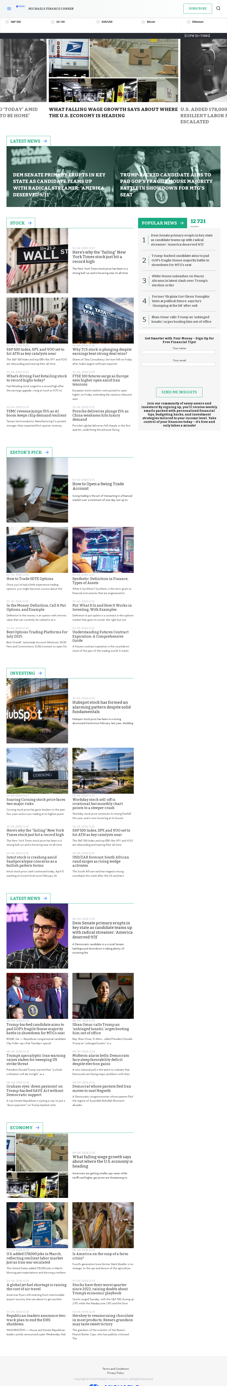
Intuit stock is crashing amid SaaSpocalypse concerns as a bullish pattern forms (32, 861)
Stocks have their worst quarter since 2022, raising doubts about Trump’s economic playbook (100, 1289)
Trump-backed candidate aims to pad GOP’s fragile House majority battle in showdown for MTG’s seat (36, 1029)
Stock (20, 223)
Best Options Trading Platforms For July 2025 (37, 634)
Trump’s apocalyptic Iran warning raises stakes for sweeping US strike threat (36, 1060)
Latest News (28, 141)
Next (209, 70)
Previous (18, 70)
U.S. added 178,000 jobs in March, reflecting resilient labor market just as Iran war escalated (35, 1258)
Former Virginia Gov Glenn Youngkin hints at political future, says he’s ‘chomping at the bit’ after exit (180, 301)
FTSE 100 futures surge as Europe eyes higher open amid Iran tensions (100, 380)
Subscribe (198, 8)
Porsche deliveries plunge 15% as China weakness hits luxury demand (100, 415)
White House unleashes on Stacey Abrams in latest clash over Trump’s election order (180, 280)
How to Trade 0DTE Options (30, 579)
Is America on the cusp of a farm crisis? (100, 1256)
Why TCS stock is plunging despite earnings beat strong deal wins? (102, 351)
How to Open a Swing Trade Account (98, 486)
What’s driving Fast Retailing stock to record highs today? (37, 378)
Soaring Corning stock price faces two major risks (36, 802)
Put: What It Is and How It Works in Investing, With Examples (102, 607)
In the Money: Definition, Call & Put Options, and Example (36, 607)
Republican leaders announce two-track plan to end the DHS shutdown (37, 1320)
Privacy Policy (115, 1373)
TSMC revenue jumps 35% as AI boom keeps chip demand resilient (36, 413)
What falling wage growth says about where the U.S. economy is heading (102, 1162)
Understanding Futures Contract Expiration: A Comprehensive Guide (100, 636)
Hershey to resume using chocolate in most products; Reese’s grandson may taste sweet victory (102, 1320)
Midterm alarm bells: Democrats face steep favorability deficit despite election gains (100, 1060)
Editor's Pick (29, 452)
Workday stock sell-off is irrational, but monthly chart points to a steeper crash (97, 804)
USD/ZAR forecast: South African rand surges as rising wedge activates (100, 861)
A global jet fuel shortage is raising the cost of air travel (37, 1287)
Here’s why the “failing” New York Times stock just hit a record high (99, 257)
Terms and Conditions (116, 1368)
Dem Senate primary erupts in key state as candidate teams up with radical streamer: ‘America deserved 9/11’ (102, 930)
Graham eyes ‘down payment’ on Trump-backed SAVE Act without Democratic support (35, 1090)
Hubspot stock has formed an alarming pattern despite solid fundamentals (101, 707)
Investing (26, 673)
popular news (162, 223)
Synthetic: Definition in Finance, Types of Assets (100, 581)
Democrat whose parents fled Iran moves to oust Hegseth (101, 1088)
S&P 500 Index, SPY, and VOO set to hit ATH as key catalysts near (35, 351)
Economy (24, 1127)
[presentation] (179, 378)
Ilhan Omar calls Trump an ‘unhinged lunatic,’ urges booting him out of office (100, 1029)
